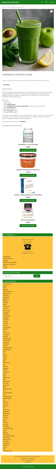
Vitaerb (5, 432)
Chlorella (29, 80)
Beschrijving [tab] (6, 84)
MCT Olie (5, 383)
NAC (4, 391)
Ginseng (5, 336)
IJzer (4, 353)
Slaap (4, 421)
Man (4, 379)
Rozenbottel (37, 80)
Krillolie (5, 370)
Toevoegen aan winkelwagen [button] (28, 150)
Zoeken (37, 276)
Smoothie (8, 7)
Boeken (5, 301)
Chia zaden (25, 80)
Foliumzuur (6, 332)
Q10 (4, 407)
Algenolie (5, 289)
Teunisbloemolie (8, 428)
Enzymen (5, 329)
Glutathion (6, 344)
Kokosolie (6, 368)
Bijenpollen (6, 297)
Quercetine (6, 409)
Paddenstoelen (7, 398)
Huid (4, 351)
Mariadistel (6, 381)
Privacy (5, 266)
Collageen (6, 317)
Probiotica (6, 402)
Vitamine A (6, 434)
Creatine (5, 321)
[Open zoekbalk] (42, 2)
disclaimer (28, 462)
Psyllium (5, 406)
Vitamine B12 (7, 439)
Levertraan (6, 372)
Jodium (5, 355)
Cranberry (6, 319)
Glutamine (6, 342)
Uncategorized (7, 451)
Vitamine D (6, 443)
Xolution (31, 460)
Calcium (5, 308)
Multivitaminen (7, 389)
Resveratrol (6, 411)
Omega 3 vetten (7, 392)
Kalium (5, 357)
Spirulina (47, 80)
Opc (4, 394)
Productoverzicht (8, 258)
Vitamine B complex (9, 436)
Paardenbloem (7, 396)
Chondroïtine (6, 316)
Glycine (5, 346)
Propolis (5, 404)
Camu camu (19, 80)
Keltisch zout (6, 362)
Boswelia (5, 302)
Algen (4, 287)
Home (3, 7)
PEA (4, 400)
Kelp (4, 361)
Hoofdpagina (7, 257)
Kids (4, 364)
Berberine (6, 295)
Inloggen (5, 260)
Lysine (5, 374)
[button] (51, 11)
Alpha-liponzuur (8, 291)
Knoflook (5, 366)
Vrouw (5, 447)
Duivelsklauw (7, 327)
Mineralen (6, 385)
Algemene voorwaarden (10, 262)
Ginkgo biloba (7, 338)
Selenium (5, 417)
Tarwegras (6, 426)
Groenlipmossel (7, 347)
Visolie (5, 430)
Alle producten (14, 80)
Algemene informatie (9, 264)
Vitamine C (6, 441)
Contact (5, 268)
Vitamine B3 (6, 437)
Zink (4, 449)
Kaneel (5, 359)
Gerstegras (6, 334)
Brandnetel (6, 306)
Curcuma (33, 80)
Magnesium (6, 377)
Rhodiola (5, 415)
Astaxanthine (7, 293)
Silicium (5, 419)
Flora (4, 331)
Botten (5, 304)
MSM (4, 387)
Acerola (9, 80)
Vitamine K (6, 445)
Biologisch (6, 299)
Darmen (5, 325)
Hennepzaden (7, 349)
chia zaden (10, 110)
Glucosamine (7, 340)
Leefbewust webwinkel (10, 2)
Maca (4, 376)
